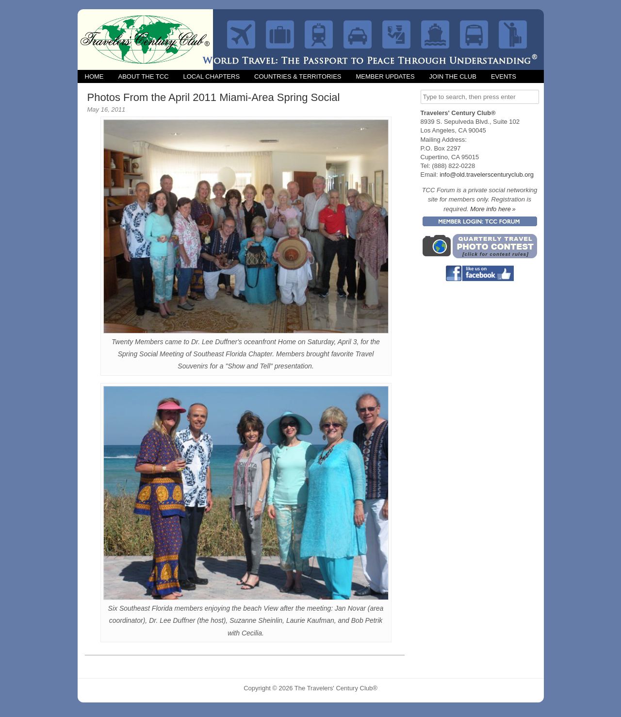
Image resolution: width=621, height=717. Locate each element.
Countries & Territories (297, 76)
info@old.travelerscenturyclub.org (487, 174)
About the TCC (143, 76)
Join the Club (452, 76)
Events (503, 76)
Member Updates (385, 76)
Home (94, 76)
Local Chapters (211, 76)
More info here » (493, 209)
